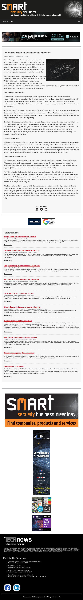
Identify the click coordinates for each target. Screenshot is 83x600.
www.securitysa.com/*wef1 (27, 64)
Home (5, 21)
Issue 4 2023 (7, 56)
